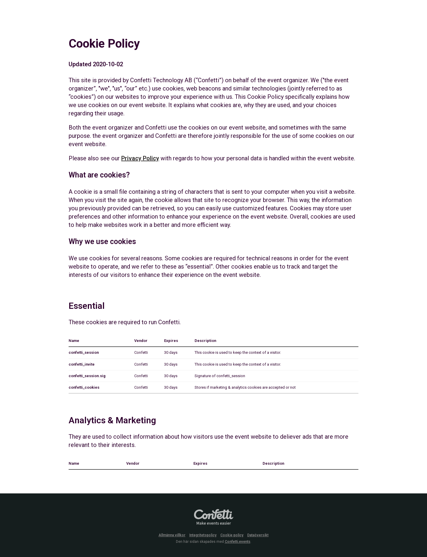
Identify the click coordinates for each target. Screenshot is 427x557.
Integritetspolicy (202, 535)
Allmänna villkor (171, 535)
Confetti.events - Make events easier (213, 517)
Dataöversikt (258, 535)
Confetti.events (237, 542)
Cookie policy (231, 535)
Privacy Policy (140, 158)
